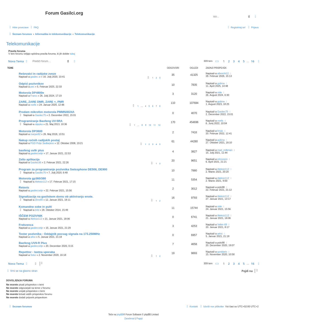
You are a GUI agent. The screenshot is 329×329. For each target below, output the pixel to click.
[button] (217, 61)
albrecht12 (223, 73)
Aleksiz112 (223, 169)
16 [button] (252, 61)
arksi (33, 237)
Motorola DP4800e (31, 92)
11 (154, 125)
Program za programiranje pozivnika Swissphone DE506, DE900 (63, 169)
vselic (33, 104)
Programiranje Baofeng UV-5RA (41, 121)
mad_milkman (224, 150)
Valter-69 (222, 224)
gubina (221, 83)
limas (220, 130)
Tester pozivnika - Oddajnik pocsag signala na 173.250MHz (59, 234)
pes (32, 86)
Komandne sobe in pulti (35, 206)
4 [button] (239, 61)
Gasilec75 (40, 115)
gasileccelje (36, 153)
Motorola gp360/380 (32, 178)
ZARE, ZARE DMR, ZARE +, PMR (41, 101)
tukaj (72, 53)
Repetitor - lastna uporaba (37, 252)
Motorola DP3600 (30, 131)
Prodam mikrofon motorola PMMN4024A (46, 112)
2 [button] (229, 61)
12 (159, 125)
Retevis (24, 187)
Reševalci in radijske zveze (37, 73)
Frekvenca (26, 224)
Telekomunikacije (23, 43)
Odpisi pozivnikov (31, 83)
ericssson (222, 159)
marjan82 (35, 134)
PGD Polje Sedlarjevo (42, 143)
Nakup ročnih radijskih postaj (39, 140)
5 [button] (244, 61)
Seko (33, 255)
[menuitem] (34, 27)
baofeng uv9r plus (31, 150)
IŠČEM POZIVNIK (31, 215)
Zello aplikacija (29, 159)
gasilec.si (35, 76)
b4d (37, 210)
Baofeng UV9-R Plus (33, 243)
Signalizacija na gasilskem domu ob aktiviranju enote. (56, 196)
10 (150, 125)
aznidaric (222, 251)
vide (219, 92)
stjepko (39, 124)
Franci (33, 95)
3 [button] (234, 61)
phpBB (120, 314)
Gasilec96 (35, 162)
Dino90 (39, 199)
